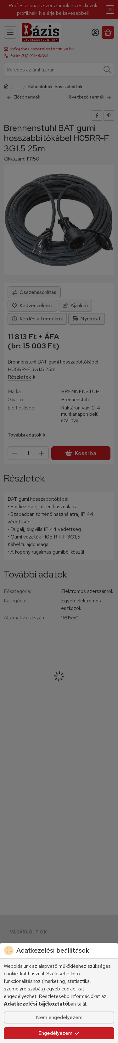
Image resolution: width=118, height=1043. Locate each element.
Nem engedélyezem (59, 1017)
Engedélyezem (59, 1033)
